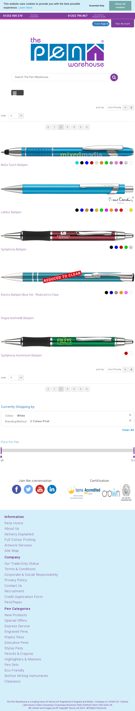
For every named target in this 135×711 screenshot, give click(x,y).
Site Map (12, 551)
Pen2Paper (13, 602)
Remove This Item (130, 415)
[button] (33, 8)
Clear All (128, 430)
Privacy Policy (16, 580)
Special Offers (16, 620)
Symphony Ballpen (14, 249)
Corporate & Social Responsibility (31, 574)
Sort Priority (118, 107)
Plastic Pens (14, 637)
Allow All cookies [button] (120, 6)
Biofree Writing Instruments (26, 676)
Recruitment (14, 591)
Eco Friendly (14, 670)
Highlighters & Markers (23, 659)
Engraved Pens (16, 631)
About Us (12, 528)
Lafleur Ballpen (11, 212)
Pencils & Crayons (19, 654)
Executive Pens (16, 642)
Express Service (17, 626)
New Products (16, 615)
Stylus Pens (14, 648)
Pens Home (14, 523)
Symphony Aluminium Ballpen (21, 355)
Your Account (122, 23)
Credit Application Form (24, 597)
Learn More (25, 7)
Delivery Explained (19, 534)
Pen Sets (12, 665)
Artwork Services (18, 545)
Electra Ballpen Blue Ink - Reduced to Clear (30, 294)
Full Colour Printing (20, 540)
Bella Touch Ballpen (14, 165)
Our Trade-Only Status (22, 563)
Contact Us (13, 586)
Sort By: (100, 107)
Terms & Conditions (20, 569)
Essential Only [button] (96, 6)
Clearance (13, 681)
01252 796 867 (77, 15)
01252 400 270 (13, 15)
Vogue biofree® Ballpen (17, 318)
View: (4, 115)
